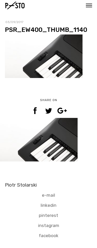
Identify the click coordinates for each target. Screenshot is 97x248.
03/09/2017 (14, 22)
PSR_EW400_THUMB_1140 (46, 29)
